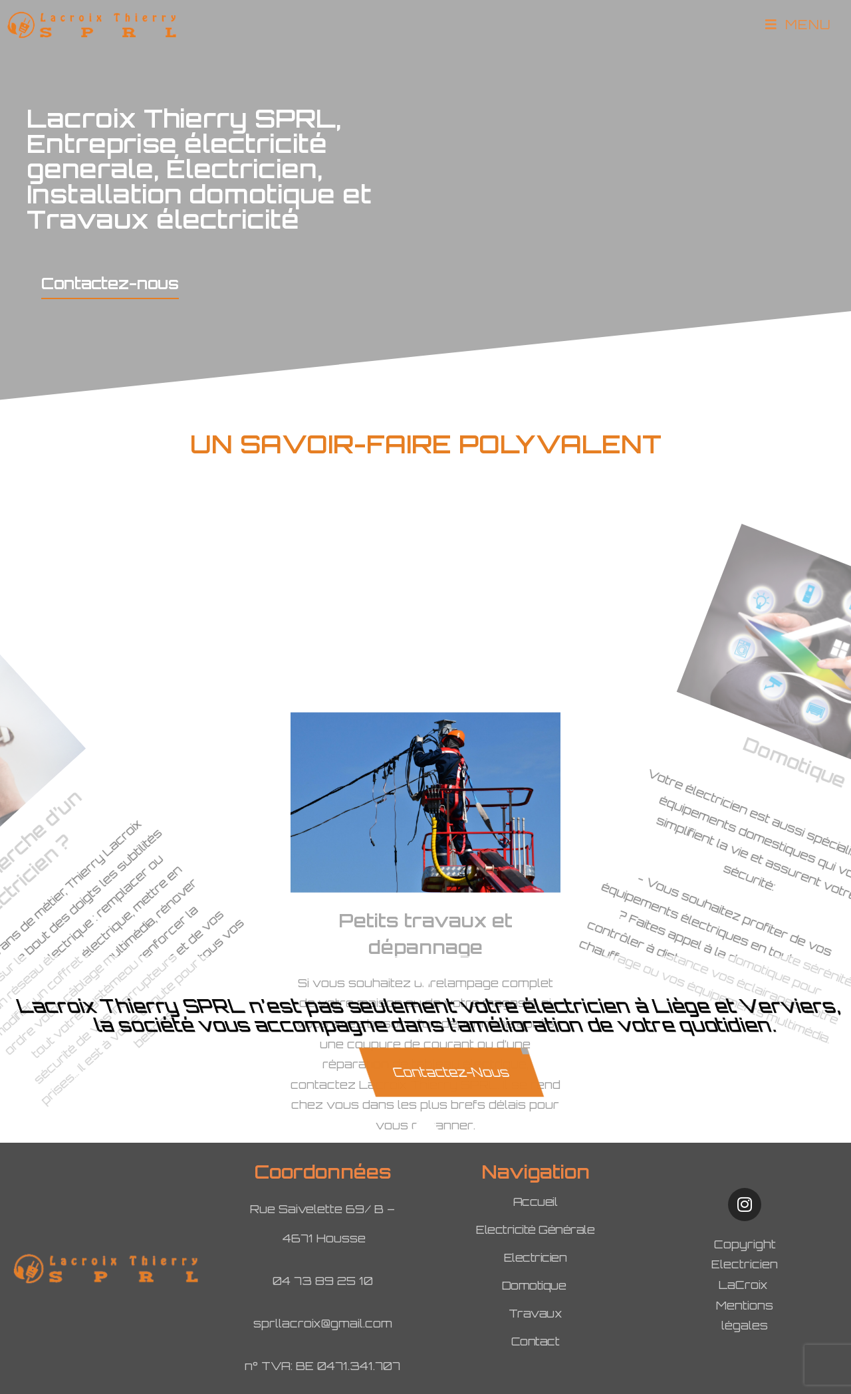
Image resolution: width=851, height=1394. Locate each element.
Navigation (535, 1171)
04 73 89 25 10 (323, 1281)
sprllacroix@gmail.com (322, 1323)
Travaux (535, 1313)
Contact (535, 1341)
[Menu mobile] (798, 25)
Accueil (535, 1202)
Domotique (535, 1285)
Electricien (535, 1257)
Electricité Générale (535, 1229)
